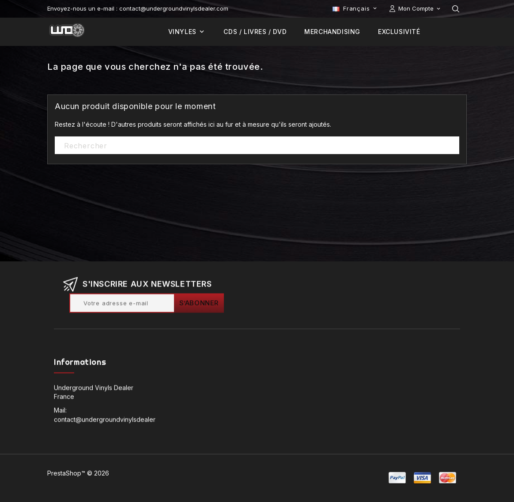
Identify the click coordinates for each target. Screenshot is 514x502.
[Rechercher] (257, 146)
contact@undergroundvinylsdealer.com (111, 421)
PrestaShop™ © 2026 (78, 473)
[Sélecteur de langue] (355, 8)
